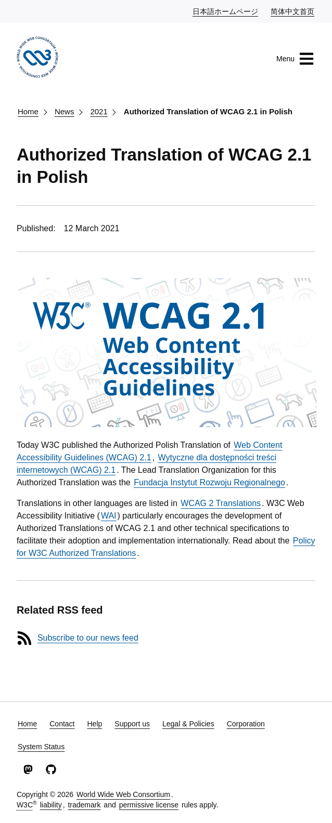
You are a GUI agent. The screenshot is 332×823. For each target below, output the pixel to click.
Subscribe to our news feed (87, 637)
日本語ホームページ (226, 11)
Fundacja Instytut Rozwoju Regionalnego (209, 482)
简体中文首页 (293, 11)
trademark (84, 805)
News (64, 111)
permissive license (148, 805)
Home (28, 111)
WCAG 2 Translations (221, 503)
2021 (98, 111)
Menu (295, 59)
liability (51, 805)
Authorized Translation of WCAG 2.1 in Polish (208, 111)
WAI (109, 515)
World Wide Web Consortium (123, 794)
